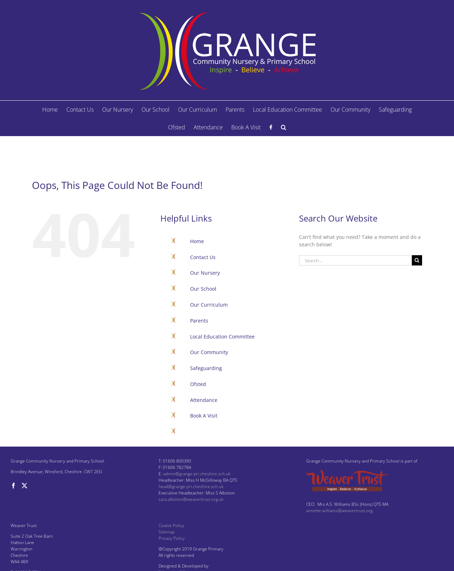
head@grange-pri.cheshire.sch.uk (191, 486)
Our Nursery (205, 272)
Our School (203, 288)
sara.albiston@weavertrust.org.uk (191, 499)
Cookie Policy (171, 525)
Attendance (203, 400)
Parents (199, 320)
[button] (283, 127)
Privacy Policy (172, 538)
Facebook (201, 431)
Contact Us (203, 257)
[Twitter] (24, 485)
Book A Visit (203, 415)
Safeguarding (206, 368)
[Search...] (355, 260)
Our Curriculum (209, 304)
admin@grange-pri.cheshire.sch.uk (197, 474)
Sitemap (167, 532)
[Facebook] (13, 485)
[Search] (417, 260)
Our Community (209, 352)
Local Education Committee (222, 336)
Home (197, 241)
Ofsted (198, 384)
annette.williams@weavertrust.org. (339, 511)
